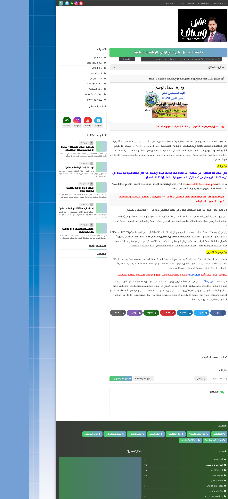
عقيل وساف (107, 486)
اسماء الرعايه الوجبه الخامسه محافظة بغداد (51, 184)
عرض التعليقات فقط (113, 360)
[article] (111, 324)
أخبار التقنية (68, 53)
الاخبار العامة (68, 68)
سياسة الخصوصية (139, 3)
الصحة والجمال (67, 74)
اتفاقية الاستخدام (175, 3)
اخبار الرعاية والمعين (134, 54)
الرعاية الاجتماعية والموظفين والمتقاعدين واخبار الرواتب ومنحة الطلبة (141, 495)
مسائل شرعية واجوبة (64, 89)
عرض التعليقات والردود (91, 360)
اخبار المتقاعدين (66, 63)
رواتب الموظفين (66, 84)
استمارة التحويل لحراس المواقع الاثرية (92, 482)
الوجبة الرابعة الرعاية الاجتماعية (50, 162)
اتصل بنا (162, 3)
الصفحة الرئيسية (191, 3)
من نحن (152, 3)
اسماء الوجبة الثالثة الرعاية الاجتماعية (47, 203)
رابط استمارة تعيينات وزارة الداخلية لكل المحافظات (49, 225)
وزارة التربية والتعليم (65, 94)
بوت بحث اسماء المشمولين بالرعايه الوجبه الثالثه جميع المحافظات (48, 143)
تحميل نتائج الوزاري (65, 79)
